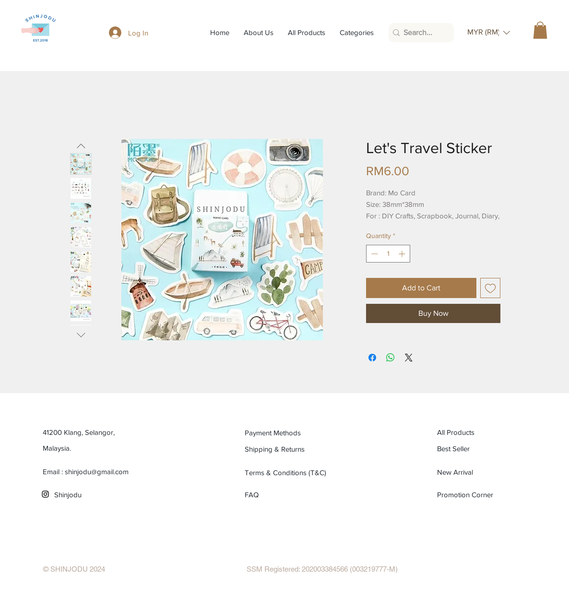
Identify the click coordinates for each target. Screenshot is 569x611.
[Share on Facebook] (372, 357)
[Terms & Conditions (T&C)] (288, 472)
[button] (488, 32)
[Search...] (418, 32)
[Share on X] (409, 357)
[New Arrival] (480, 472)
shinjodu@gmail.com (97, 471)
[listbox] (488, 32)
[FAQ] (256, 494)
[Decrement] (373, 253)
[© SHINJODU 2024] (74, 569)
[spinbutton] (388, 253)
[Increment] (403, 253)
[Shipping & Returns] (288, 449)
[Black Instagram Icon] (45, 494)
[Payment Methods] (288, 433)
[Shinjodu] (97, 494)
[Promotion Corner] (465, 494)
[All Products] (480, 432)
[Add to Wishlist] (490, 288)
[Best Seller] (480, 448)
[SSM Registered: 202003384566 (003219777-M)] (322, 569)
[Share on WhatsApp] (390, 357)
